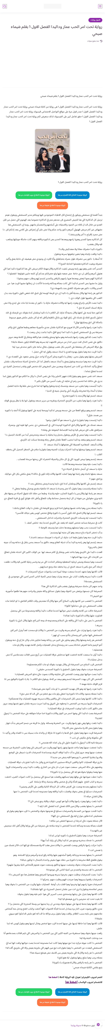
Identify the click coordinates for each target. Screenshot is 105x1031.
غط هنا (52, 977)
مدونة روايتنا (76, 1025)
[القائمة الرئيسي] (100, 6)
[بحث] (5, 6)
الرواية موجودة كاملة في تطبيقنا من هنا (52, 205)
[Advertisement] (52, 63)
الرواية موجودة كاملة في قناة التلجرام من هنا (72, 195)
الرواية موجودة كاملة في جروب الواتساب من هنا (33, 195)
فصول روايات (95, 20)
